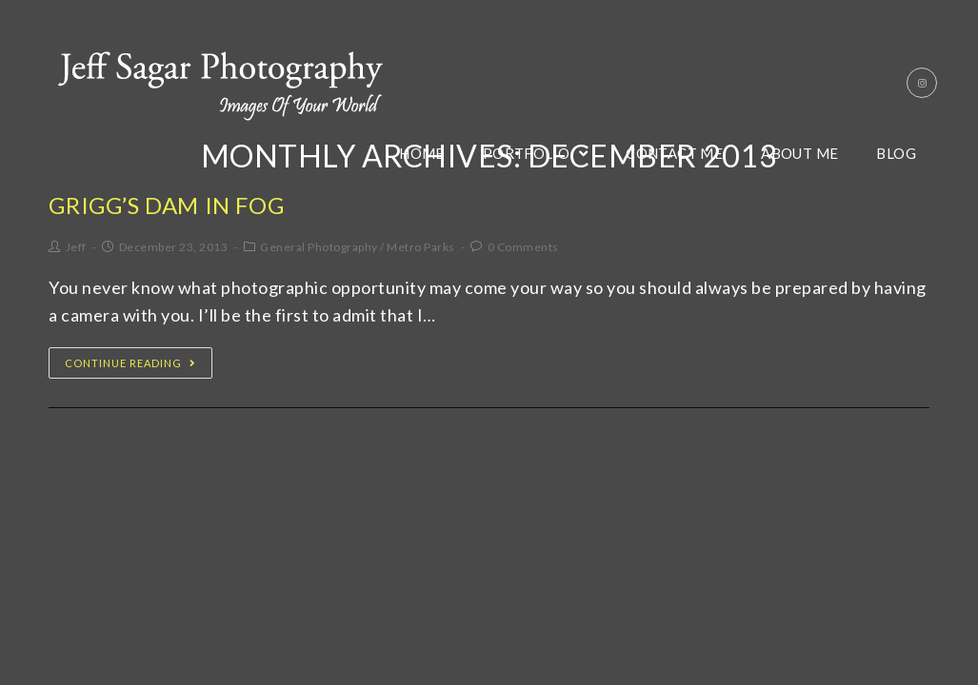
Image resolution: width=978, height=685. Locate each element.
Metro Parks (421, 247)
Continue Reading (130, 363)
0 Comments (523, 247)
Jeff (76, 247)
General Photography (319, 247)
